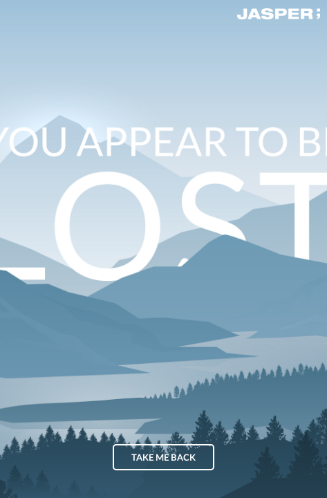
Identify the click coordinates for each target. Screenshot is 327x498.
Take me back (163, 458)
